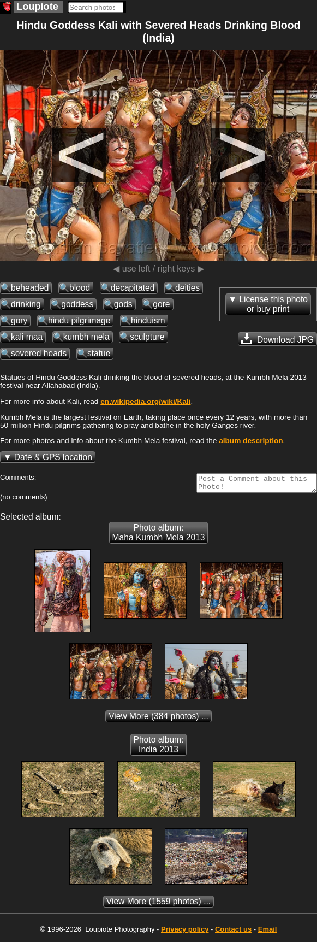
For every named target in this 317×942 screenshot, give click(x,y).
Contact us (233, 932)
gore (161, 304)
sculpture (147, 337)
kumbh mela (86, 337)
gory (19, 320)
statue (98, 353)
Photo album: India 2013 (159, 747)
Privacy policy (184, 932)
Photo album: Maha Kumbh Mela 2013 (158, 535)
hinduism (148, 320)
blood (79, 287)
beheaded (30, 287)
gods (123, 304)
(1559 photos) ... (158, 904)
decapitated (133, 287)
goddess (77, 304)
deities (187, 287)
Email (267, 932)
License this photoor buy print (273, 304)
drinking (26, 304)
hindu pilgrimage (79, 320)
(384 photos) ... (158, 719)
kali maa (27, 337)
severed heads (39, 353)
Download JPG (277, 338)
